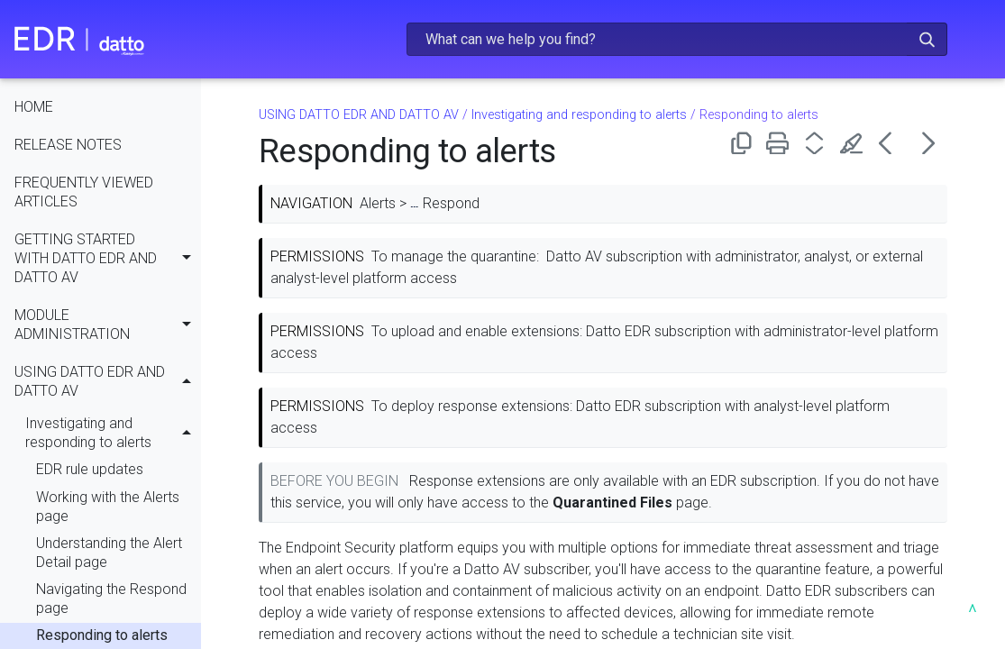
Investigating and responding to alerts (113, 434)
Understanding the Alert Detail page (109, 553)
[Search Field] (677, 39)
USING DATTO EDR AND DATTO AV (107, 382)
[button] (927, 39)
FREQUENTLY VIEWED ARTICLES (83, 193)
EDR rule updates (89, 470)
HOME (33, 107)
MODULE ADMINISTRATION (107, 325)
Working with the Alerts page (107, 507)
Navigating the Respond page (111, 599)
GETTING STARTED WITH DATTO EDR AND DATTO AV (107, 260)
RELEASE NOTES (68, 145)
